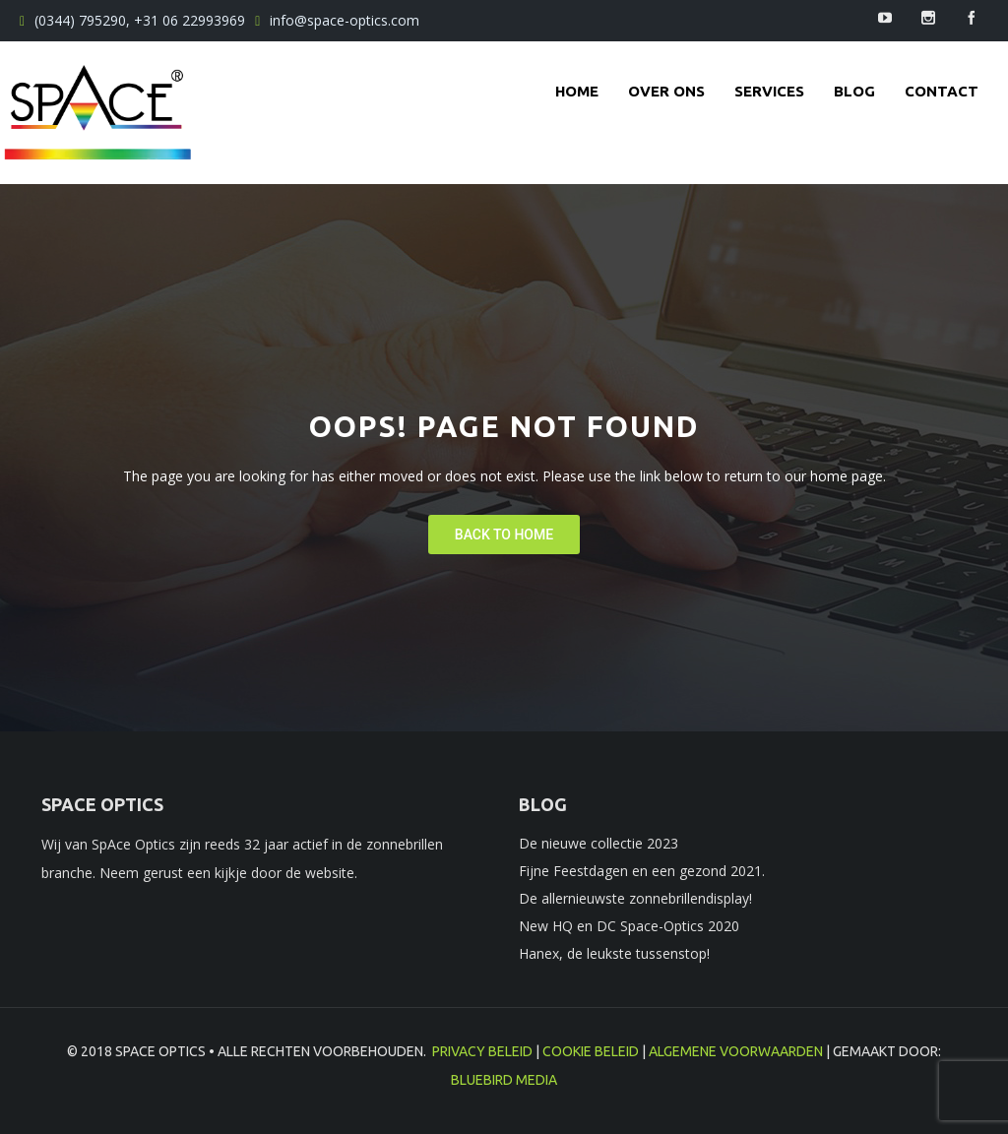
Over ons (666, 91)
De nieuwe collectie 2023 (598, 843)
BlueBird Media (504, 1080)
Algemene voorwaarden (736, 1051)
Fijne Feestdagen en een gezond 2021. (642, 870)
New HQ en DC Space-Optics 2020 (629, 925)
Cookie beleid (590, 1051)
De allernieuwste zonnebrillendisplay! (635, 898)
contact (941, 91)
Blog (854, 91)
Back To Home (504, 534)
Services (769, 91)
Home (576, 91)
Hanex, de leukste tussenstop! (614, 953)
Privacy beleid (482, 1051)
